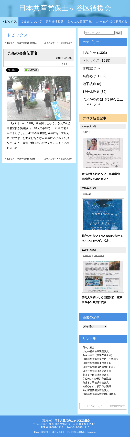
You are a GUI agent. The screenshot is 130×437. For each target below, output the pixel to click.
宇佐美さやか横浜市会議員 (97, 378)
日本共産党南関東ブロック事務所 (100, 359)
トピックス (9, 21)
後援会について (31, 21)
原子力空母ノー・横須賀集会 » (58, 43)
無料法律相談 (54, 21)
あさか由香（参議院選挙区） (98, 355)
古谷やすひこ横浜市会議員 (97, 386)
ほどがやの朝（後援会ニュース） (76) (103, 102)
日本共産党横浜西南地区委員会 (99, 367)
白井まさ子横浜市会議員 (96, 382)
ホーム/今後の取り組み (112, 21)
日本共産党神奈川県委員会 (97, 363)
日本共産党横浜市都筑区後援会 (99, 394)
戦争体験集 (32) (94, 91)
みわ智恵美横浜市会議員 (96, 390)
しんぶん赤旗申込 (80, 21)
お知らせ (87, 132)
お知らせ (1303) (95, 53)
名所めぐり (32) (94, 76)
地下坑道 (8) (92, 84)
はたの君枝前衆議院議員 (96, 351)
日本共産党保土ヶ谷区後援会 (65, 8)
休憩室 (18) (91, 68)
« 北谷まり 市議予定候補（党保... (21, 43)
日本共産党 (88, 347)
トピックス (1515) (96, 60)
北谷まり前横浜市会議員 (96, 374)
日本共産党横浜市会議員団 (97, 370)
